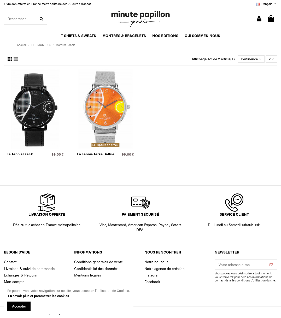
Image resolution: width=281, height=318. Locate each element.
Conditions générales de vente (98, 261)
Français (266, 3)
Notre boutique (156, 261)
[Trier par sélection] (251, 59)
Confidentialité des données (96, 268)
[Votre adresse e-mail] (240, 264)
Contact (10, 261)
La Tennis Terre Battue (95, 153)
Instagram (152, 275)
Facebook (152, 281)
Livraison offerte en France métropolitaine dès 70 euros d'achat (47, 3)
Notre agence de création (164, 268)
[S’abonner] (271, 264)
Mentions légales (87, 275)
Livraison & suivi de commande (29, 268)
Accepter (19, 306)
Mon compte (14, 281)
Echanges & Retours (20, 275)
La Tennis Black (20, 153)
